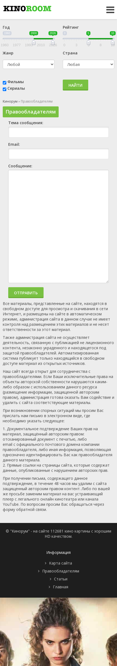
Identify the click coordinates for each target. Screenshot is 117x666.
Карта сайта (60, 563)
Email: (14, 144)
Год (6, 27)
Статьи (60, 578)
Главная (60, 586)
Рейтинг (71, 27)
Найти (75, 85)
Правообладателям (60, 571)
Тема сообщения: (25, 122)
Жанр (8, 53)
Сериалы (16, 88)
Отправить (26, 292)
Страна (70, 53)
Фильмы (15, 81)
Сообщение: (20, 165)
